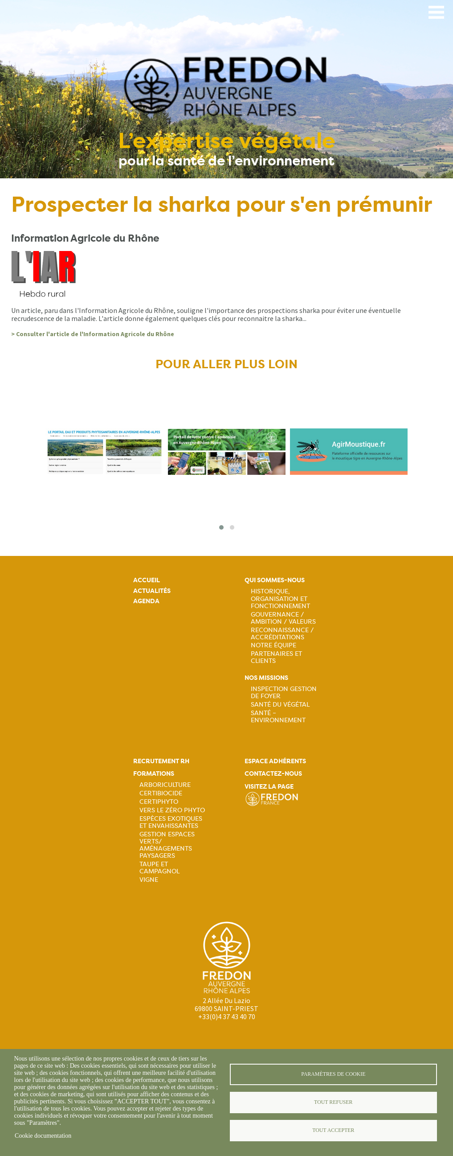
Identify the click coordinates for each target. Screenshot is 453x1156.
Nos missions (266, 678)
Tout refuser (333, 1102)
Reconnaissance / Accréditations (282, 633)
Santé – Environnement (278, 716)
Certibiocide (160, 793)
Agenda (146, 601)
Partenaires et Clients (276, 657)
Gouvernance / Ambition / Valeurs (283, 617)
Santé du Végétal (280, 704)
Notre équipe (273, 645)
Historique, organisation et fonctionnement (280, 598)
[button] (221, 527)
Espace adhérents (275, 761)
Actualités (152, 591)
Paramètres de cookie (333, 1074)
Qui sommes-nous (275, 580)
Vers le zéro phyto (172, 810)
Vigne (148, 880)
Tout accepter (333, 1130)
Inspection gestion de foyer (284, 692)
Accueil (146, 580)
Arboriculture (165, 785)
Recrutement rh (161, 761)
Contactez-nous (273, 773)
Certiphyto (158, 802)
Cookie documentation (43, 1135)
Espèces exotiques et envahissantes (170, 822)
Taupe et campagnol (159, 867)
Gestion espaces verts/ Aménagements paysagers (167, 845)
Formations (153, 773)
